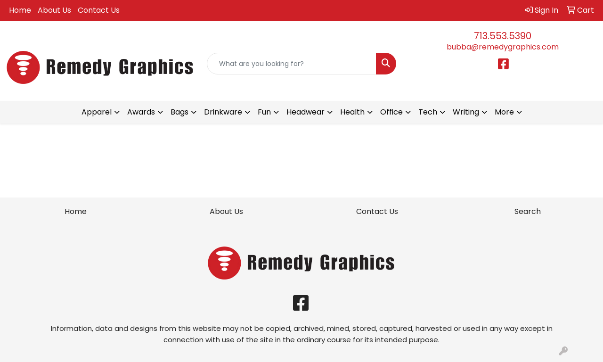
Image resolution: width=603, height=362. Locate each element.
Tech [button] (427, 112)
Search (527, 211)
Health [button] (352, 112)
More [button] (504, 112)
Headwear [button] (305, 112)
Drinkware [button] (223, 112)
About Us (54, 10)
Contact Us (99, 10)
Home (20, 10)
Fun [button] (264, 112)
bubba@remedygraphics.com (503, 46)
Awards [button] (141, 112)
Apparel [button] (96, 112)
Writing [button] (466, 112)
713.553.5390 (502, 35)
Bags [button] (179, 112)
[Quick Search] (292, 63)
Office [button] (391, 112)
